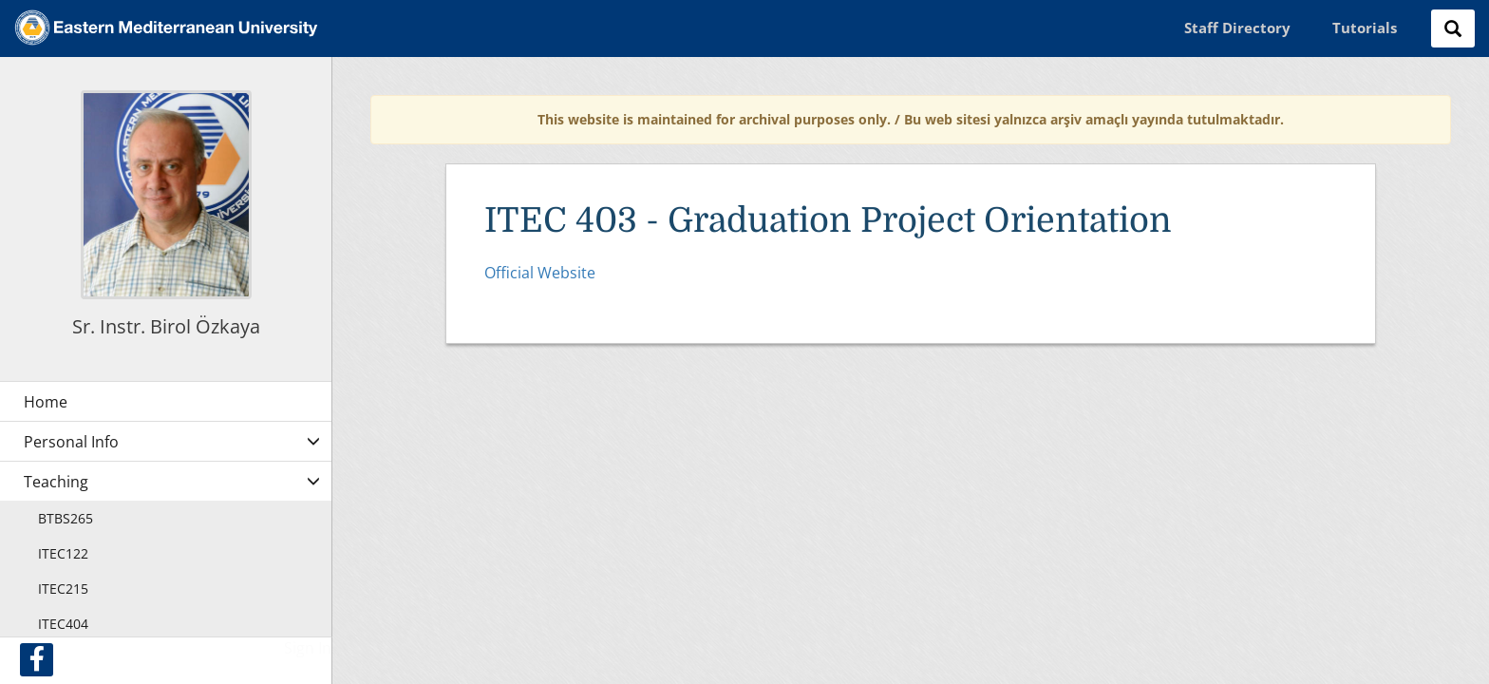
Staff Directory (1237, 27)
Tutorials (1364, 27)
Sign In (307, 647)
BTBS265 (65, 518)
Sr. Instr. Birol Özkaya (166, 326)
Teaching (56, 481)
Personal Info (71, 441)
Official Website (539, 272)
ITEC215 (63, 589)
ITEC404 (63, 624)
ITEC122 (63, 553)
